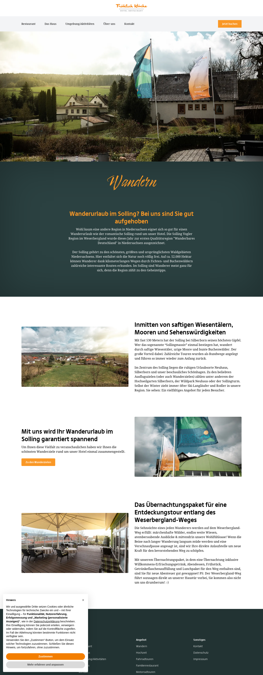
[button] (83, 600)
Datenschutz (201, 652)
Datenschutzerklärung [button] (46, 621)
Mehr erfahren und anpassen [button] (45, 664)
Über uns (109, 24)
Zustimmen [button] (46, 656)
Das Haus (50, 24)
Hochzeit (141, 652)
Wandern (141, 646)
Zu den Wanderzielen (38, 462)
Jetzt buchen (229, 24)
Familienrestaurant (147, 665)
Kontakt (129, 24)
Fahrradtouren (144, 659)
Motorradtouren (145, 672)
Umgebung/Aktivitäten (79, 24)
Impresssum (200, 659)
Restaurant (28, 24)
